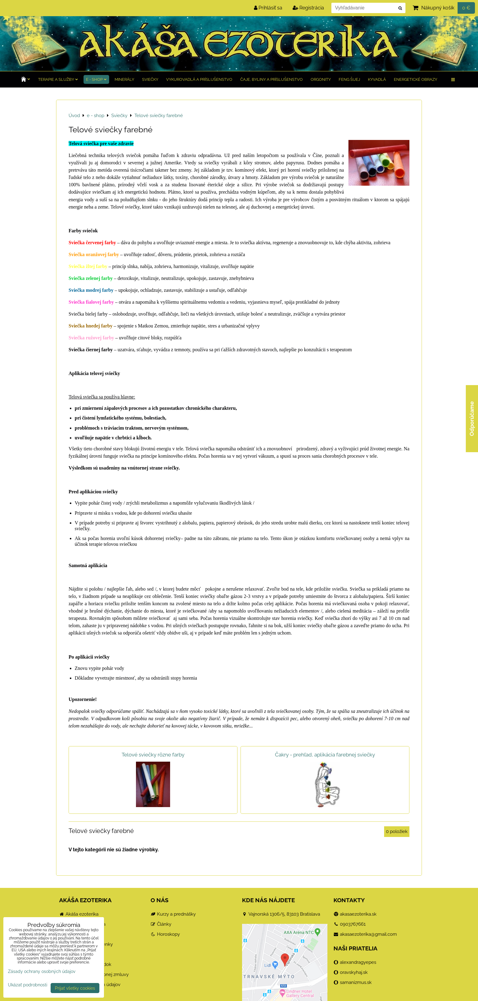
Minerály (124, 79)
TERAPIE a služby (58, 79)
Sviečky (150, 79)
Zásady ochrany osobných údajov (41, 971)
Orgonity (321, 79)
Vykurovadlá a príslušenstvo (199, 79)
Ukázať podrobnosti (27, 984)
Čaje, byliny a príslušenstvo (271, 79)
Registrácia (308, 8)
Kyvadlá (377, 79)
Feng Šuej (349, 79)
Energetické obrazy (415, 79)
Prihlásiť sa (268, 8)
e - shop (96, 79)
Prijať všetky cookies (75, 988)
